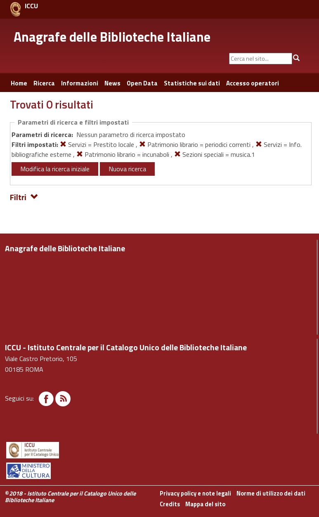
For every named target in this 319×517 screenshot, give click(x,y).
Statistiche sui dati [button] (192, 83)
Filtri (24, 196)
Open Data (142, 83)
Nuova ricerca (127, 169)
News (112, 83)
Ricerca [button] (44, 83)
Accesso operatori (252, 83)
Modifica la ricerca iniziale (55, 169)
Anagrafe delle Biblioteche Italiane (112, 37)
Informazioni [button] (79, 83)
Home (19, 83)
